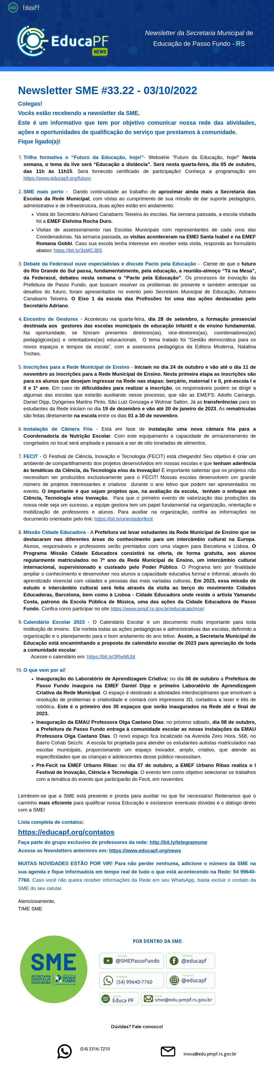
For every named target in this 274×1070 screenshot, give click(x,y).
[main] (199, 38)
